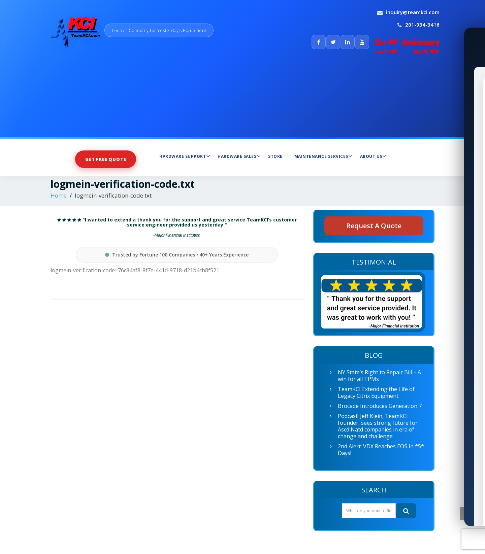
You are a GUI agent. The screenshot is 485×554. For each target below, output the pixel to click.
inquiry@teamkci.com (413, 12)
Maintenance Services (323, 156)
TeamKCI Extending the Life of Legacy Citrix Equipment (376, 392)
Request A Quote (373, 225)
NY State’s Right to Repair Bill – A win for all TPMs (379, 375)
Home (59, 195)
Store (275, 156)
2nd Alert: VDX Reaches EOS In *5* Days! (381, 449)
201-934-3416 (422, 24)
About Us (373, 156)
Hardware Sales (239, 156)
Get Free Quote (105, 159)
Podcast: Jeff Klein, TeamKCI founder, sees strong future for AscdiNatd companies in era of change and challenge (378, 426)
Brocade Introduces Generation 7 (380, 406)
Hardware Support (184, 156)
